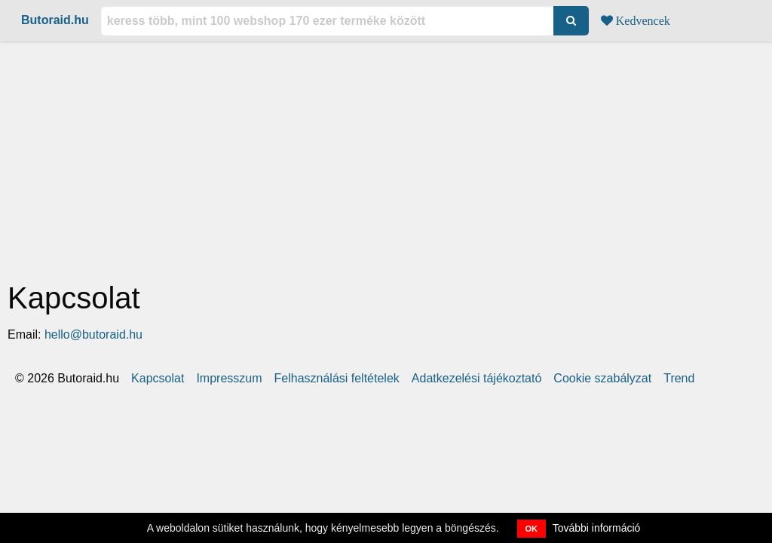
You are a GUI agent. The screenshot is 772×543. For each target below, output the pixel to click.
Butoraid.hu (55, 20)
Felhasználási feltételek (337, 379)
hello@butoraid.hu (93, 334)
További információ (597, 528)
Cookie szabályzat (602, 379)
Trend (678, 379)
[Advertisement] (386, 159)
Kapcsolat (157, 379)
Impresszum (229, 379)
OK (531, 528)
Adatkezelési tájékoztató (477, 379)
